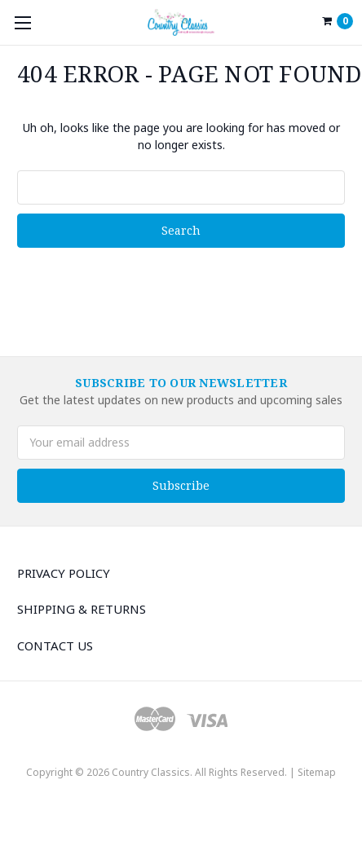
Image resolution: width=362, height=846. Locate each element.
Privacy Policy (63, 573)
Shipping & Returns (81, 609)
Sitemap (317, 772)
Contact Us (55, 645)
